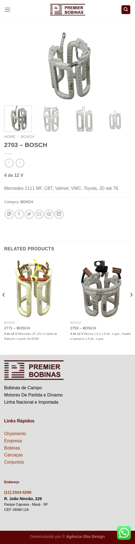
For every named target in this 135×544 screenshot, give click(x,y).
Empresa (13, 440)
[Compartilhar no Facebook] (19, 214)
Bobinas (12, 448)
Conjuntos (14, 462)
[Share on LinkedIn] (59, 214)
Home (9, 137)
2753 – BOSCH (83, 328)
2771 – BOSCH (17, 328)
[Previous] (4, 305)
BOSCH (27, 137)
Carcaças (13, 455)
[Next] (131, 305)
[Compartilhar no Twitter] (29, 214)
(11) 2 (9, 492)
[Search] (126, 9)
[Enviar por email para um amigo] (39, 214)
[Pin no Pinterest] (49, 214)
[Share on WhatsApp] (9, 214)
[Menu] (7, 9)
